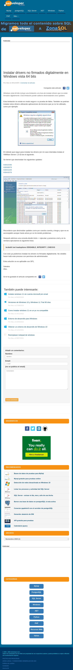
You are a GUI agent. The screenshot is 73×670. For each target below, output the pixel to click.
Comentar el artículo (27, 83)
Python (61, 11)
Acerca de (6, 668)
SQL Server (32, 11)
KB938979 (7, 167)
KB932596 (7, 165)
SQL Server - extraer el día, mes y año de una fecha (33, 495)
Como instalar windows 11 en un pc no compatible (28, 310)
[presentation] (19, 394)
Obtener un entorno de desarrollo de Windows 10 (27, 327)
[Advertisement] (37, 55)
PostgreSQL (36, 592)
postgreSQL (19, 11)
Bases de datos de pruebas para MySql (29, 473)
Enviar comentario (12, 399)
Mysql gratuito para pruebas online (27, 479)
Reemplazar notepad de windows (21, 335)
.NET (42, 11)
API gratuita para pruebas (23, 520)
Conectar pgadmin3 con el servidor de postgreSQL (33, 508)
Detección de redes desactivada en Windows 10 (32, 483)
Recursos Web (36, 629)
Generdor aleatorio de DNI (24, 514)
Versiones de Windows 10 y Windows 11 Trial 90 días (29, 302)
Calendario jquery (21, 526)
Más (16, 16)
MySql (8, 11)
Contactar (6, 666)
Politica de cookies (8, 663)
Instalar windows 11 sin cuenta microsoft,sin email (28, 294)
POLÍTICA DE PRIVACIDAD (11, 658)
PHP (8, 16)
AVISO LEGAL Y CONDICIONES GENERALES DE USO (19, 661)
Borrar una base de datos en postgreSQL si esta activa (35, 502)
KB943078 (7, 172)
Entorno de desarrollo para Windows (22, 319)
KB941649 (7, 170)
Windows (51, 11)
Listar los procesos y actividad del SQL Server (31, 489)
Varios (36, 636)
